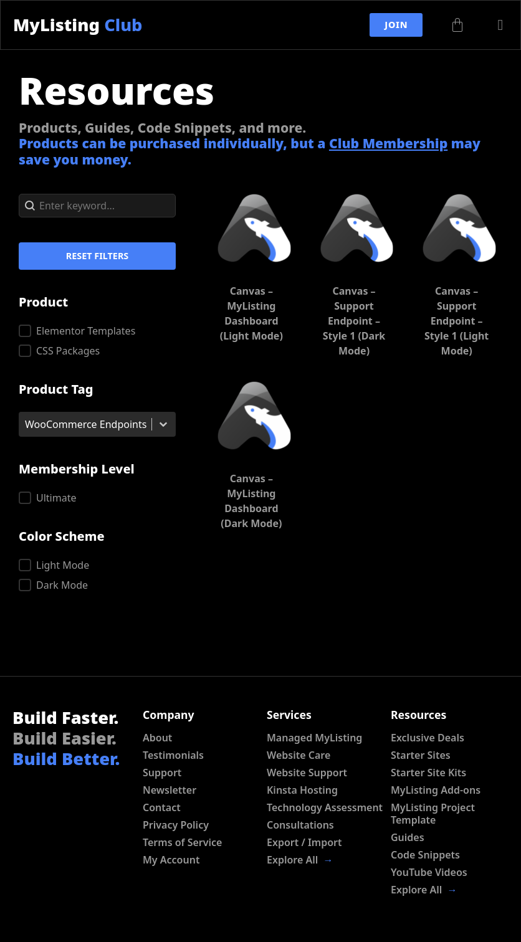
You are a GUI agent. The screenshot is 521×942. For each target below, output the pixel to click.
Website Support (307, 772)
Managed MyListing (314, 738)
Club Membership (388, 143)
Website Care (298, 755)
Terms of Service (182, 842)
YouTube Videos (429, 872)
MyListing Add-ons (435, 790)
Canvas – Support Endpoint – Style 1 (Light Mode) (456, 321)
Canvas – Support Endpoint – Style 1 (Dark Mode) (354, 321)
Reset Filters (97, 256)
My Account (171, 860)
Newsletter (169, 790)
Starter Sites (421, 755)
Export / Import (304, 842)
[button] (97, 331)
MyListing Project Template (433, 814)
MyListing (77, 24)
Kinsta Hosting (302, 790)
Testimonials (173, 755)
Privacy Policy (176, 825)
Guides (407, 837)
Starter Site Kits (428, 772)
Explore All (300, 860)
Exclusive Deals (427, 738)
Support (162, 772)
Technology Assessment (325, 807)
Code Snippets (425, 855)
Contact (162, 807)
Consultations (300, 825)
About (157, 738)
